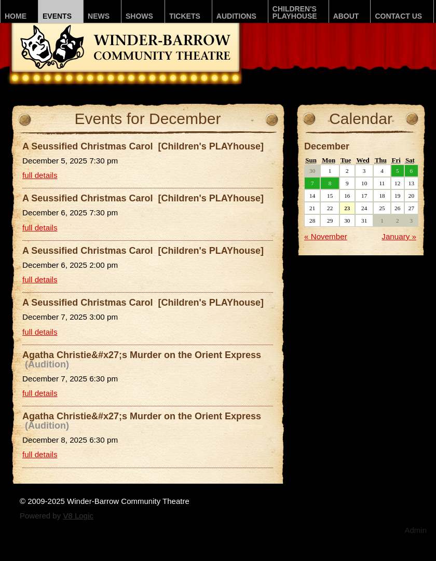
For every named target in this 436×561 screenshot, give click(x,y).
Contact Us (398, 16)
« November (325, 236)
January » (399, 236)
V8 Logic (78, 515)
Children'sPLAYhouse (294, 12)
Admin (415, 530)
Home (15, 16)
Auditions (236, 16)
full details (40, 175)
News (99, 16)
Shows (139, 16)
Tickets (184, 16)
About (346, 16)
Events (57, 16)
